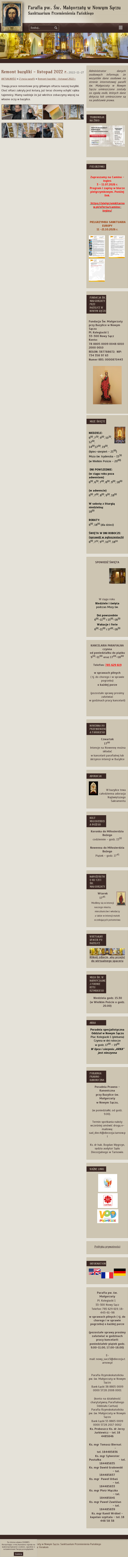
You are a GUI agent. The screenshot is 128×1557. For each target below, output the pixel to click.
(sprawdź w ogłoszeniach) (106, 537)
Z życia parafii (27, 78)
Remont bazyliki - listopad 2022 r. (57, 78)
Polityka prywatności (107, 1246)
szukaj (56, 27)
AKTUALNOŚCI (8, 78)
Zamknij (18, 1554)
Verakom (43, 1547)
